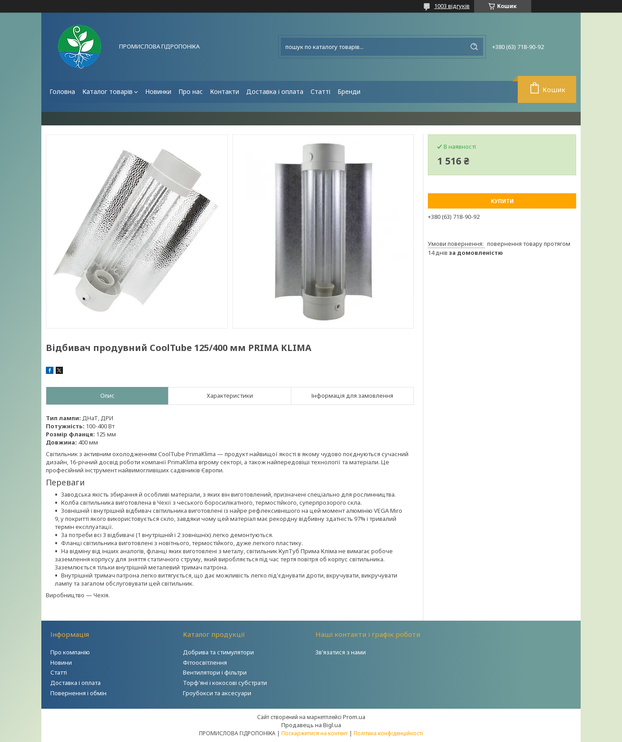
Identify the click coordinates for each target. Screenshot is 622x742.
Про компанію (70, 652)
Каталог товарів (107, 91)
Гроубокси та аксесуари (217, 693)
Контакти (224, 91)
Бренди (349, 91)
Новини (61, 662)
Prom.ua (354, 717)
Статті (320, 91)
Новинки (158, 91)
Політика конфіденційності (388, 733)
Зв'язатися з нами (340, 652)
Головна (62, 91)
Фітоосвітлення (205, 662)
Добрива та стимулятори (218, 652)
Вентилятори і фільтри (215, 672)
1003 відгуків (452, 6)
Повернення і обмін (78, 693)
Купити (502, 201)
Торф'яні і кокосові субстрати (225, 683)
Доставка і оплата (274, 91)
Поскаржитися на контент (314, 733)
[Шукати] (474, 47)
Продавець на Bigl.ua (311, 725)
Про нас (190, 91)
